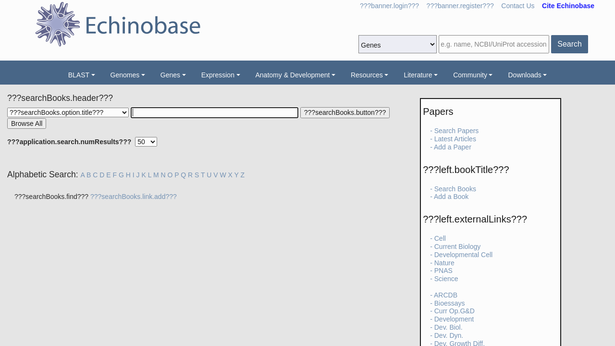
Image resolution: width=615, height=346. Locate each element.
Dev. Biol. (448, 327)
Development (454, 319)
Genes (170, 75)
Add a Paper (452, 147)
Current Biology (457, 246)
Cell (440, 238)
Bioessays (449, 303)
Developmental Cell (463, 255)
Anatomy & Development (293, 75)
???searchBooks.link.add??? (133, 196)
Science (446, 279)
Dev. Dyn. (448, 335)
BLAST (78, 75)
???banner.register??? (460, 6)
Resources (367, 75)
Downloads (524, 75)
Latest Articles (455, 139)
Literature (418, 75)
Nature (444, 263)
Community (470, 75)
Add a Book (451, 196)
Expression (217, 75)
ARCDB (445, 295)
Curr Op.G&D (454, 311)
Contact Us (517, 6)
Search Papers (456, 131)
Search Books (455, 189)
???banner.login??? (389, 6)
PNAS (443, 270)
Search (569, 44)
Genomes (125, 75)
